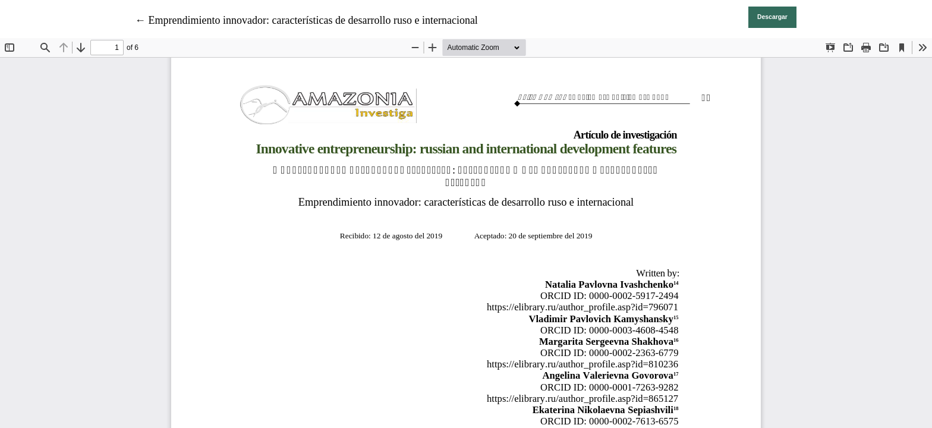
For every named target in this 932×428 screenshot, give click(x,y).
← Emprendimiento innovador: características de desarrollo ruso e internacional (306, 20)
